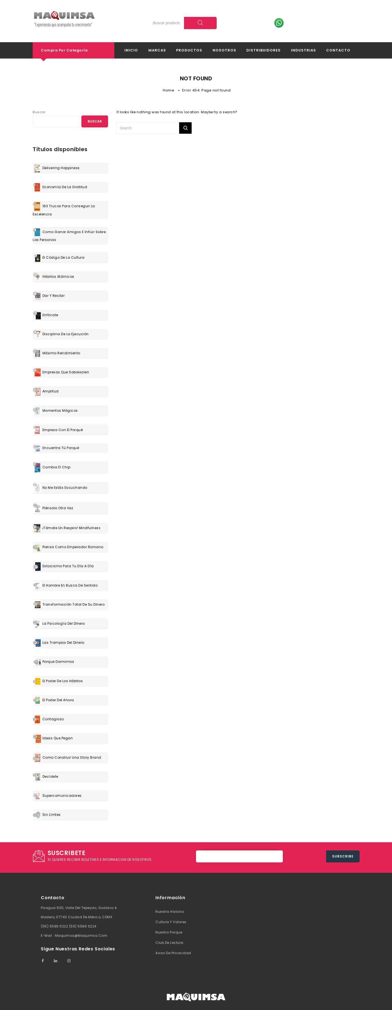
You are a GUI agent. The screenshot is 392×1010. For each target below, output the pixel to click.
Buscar (39, 112)
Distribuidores (263, 50)
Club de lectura (169, 942)
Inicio (131, 50)
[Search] (200, 23)
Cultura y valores (170, 922)
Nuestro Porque (168, 932)
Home (168, 90)
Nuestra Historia (169, 911)
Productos (189, 50)
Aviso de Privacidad (173, 953)
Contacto (338, 50)
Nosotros (224, 50)
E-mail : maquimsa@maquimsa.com (74, 935)
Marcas (157, 50)
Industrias (303, 50)
